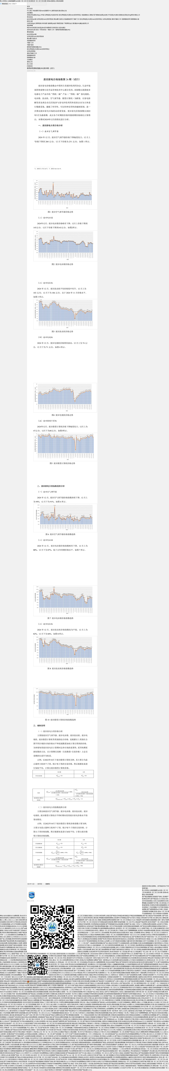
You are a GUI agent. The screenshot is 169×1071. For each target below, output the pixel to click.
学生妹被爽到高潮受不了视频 (11, 1036)
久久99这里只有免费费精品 (39, 1053)
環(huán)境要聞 (44, 11)
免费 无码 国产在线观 (57, 1011)
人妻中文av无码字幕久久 (98, 1047)
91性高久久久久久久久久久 (21, 937)
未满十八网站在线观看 (61, 1008)
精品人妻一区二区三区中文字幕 (148, 1040)
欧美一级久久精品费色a (122, 1051)
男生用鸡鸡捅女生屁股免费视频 (13, 951)
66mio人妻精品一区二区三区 (150, 932)
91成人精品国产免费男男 (56, 1021)
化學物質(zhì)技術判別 (51, 15)
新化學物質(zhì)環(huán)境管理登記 (70, 15)
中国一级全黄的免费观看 (19, 994)
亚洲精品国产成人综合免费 (19, 998)
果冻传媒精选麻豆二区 (22, 941)
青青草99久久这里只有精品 (74, 987)
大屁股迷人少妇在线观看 (123, 1030)
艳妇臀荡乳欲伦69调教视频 (144, 945)
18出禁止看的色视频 (112, 1004)
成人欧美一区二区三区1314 (39, 1055)
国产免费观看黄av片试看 (155, 909)
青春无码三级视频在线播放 (38, 985)
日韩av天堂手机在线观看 (133, 1063)
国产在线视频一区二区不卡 (61, 1034)
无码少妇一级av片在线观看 (88, 1002)
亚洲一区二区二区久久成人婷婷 (47, 1004)
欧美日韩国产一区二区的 (155, 922)
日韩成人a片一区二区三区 (82, 989)
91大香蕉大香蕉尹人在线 (91, 1051)
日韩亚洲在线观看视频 (101, 1013)
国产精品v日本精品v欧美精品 (24, 1057)
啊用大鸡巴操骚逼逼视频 (39, 1040)
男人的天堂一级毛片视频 (73, 996)
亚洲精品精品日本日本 (137, 1008)
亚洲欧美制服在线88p (9, 996)
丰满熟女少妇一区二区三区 (19, 1063)
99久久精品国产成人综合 (91, 992)
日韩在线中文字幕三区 (148, 918)
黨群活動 (58, 11)
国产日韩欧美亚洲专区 (11, 1061)
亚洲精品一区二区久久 (102, 1053)
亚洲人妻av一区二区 (160, 911)
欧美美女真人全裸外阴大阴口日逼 (89, 1030)
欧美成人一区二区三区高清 (144, 994)
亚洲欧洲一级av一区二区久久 (127, 1044)
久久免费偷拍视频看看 (15, 1051)
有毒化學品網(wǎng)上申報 (35, 15)
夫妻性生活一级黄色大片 (41, 1006)
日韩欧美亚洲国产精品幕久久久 (82, 1070)
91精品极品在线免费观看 (69, 1057)
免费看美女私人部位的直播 (56, 996)
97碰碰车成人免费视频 (152, 981)
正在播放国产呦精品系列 (129, 1038)
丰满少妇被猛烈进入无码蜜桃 (146, 1068)
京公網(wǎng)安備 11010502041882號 (40, 981)
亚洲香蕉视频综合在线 (133, 998)
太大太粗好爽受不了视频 (12, 973)
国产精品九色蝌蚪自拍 (55, 1015)
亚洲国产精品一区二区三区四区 (144, 954)
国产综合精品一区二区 (130, 1047)
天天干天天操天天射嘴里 (159, 1038)
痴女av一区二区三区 (71, 1013)
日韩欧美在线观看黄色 (159, 934)
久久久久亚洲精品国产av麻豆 (26, 926)
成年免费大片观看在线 (50, 994)
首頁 (28, 6)
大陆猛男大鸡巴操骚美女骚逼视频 (146, 920)
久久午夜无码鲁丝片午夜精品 (14, 1059)
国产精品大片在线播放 (122, 1036)
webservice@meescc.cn (70, 979)
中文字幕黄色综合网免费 (109, 1061)
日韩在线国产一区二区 (31, 1070)
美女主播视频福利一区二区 (115, 1032)
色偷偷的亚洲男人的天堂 (7, 968)
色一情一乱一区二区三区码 (48, 1032)
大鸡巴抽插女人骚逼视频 (59, 1038)
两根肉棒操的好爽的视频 (81, 1059)
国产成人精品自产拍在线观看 (152, 915)
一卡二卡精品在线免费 (98, 989)
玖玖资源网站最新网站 (120, 1057)
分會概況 (30, 59)
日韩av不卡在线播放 (22, 968)
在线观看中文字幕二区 (154, 903)
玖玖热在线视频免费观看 (140, 1017)
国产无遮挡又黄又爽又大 (111, 1066)
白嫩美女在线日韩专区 (145, 977)
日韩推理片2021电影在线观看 (9, 1019)
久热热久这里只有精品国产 (12, 930)
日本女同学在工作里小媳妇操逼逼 (40, 1038)
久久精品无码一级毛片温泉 (66, 1004)
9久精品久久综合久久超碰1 (147, 1025)
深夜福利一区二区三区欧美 (44, 1036)
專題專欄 (30, 25)
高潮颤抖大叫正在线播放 (117, 1027)
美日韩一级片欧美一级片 (114, 1011)
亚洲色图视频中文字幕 (159, 987)
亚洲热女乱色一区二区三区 (155, 960)
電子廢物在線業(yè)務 (100, 15)
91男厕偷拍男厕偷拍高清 (150, 968)
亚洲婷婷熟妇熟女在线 (99, 1004)
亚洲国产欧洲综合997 (144, 1038)
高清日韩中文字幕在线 (13, 922)
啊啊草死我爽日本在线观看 (20, 1049)
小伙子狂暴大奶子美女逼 (54, 1030)
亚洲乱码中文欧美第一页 (65, 994)
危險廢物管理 (68, 19)
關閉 (47, 884)
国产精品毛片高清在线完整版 (158, 1013)
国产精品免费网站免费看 (89, 1040)
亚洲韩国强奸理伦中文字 (128, 987)
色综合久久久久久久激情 (11, 964)
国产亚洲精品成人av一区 (112, 1019)
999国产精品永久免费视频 (31, 1000)
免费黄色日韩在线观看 (63, 1068)
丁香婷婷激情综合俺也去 (80, 1027)
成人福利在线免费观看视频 (114, 989)
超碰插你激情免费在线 (149, 949)
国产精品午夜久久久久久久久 (29, 1044)
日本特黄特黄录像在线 (68, 998)
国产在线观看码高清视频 (27, 1008)
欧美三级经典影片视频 (52, 989)
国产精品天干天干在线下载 (109, 1017)
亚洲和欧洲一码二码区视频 (17, 949)
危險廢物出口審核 (87, 15)
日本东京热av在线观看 (25, 987)
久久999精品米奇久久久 (47, 1042)
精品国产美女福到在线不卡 (14, 1042)
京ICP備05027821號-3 (61, 981)
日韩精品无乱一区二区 (100, 1034)
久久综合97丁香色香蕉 (9, 1021)
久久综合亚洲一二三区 (67, 989)
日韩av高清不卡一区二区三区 (150, 998)
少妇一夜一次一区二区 (152, 951)
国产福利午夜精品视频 (94, 1044)
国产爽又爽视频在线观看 (71, 1015)
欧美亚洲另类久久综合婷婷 (158, 966)
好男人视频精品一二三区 (116, 1049)
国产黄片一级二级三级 (26, 1019)
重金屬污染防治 (59, 19)
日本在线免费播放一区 (18, 975)
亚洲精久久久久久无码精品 (90, 1036)
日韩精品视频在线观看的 (142, 1004)
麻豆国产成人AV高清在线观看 (158, 1017)
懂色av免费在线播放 (75, 1008)
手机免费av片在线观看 (99, 1011)
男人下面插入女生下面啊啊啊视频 (137, 1013)
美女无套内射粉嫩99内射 (14, 1000)
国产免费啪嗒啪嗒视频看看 (149, 964)
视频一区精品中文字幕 (127, 1019)
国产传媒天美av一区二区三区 (153, 937)
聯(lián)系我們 (31, 977)
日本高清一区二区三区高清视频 (26, 1004)
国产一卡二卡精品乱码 (160, 983)
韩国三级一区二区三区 (31, 1059)
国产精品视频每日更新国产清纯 (152, 896)
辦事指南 (39, 23)
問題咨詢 (39, 977)
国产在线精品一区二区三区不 (152, 1011)
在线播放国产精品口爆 (45, 1017)
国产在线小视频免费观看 (25, 1006)
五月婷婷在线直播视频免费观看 (12, 1002)
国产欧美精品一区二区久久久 (110, 987)
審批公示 (137, 15)
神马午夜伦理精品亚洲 (94, 1068)
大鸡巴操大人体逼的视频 (86, 1013)
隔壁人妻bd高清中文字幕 (46, 1044)
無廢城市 (49, 27)
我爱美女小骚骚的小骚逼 (144, 987)
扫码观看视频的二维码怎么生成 (17, 970)
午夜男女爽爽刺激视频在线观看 (69, 1002)
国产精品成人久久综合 (158, 899)
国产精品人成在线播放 (155, 947)
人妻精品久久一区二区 (45, 1034)
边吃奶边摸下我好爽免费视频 (116, 1042)
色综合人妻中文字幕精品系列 (109, 992)
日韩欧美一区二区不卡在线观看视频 (15, 1027)
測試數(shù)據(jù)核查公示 (80, 23)
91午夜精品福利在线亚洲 (63, 1023)
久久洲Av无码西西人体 (41, 1021)
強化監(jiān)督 (41, 27)
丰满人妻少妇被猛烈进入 (159, 1004)
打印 (39, 884)
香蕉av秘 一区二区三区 (160, 1066)
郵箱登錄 (4, 4)
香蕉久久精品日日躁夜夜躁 (143, 1019)
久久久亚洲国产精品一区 (107, 996)
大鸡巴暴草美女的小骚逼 (142, 939)
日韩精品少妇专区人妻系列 (85, 1057)
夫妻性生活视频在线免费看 (59, 1051)
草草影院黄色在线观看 (96, 994)
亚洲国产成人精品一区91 (70, 1063)
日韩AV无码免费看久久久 (63, 1044)
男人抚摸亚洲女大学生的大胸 (159, 1055)
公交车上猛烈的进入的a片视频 (63, 1000)
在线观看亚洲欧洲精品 (123, 996)
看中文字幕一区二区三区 (7, 956)
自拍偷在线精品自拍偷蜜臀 (8, 987)
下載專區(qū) (68, 23)
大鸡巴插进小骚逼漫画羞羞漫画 (81, 1042)
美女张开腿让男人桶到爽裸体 (145, 1000)
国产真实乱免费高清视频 (148, 926)
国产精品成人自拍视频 (35, 994)
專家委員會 (59, 23)
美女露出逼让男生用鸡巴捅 (158, 1051)
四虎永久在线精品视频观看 (87, 985)
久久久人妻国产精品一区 (144, 928)
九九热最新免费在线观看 (126, 985)
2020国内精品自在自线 (128, 1000)
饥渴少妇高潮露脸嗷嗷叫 (146, 943)
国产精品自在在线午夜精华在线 (20, 1030)
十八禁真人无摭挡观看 (80, 1000)
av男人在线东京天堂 (89, 1055)
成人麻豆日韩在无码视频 (100, 998)
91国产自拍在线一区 (54, 1057)
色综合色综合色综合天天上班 (138, 1036)
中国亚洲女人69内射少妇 (62, 1019)
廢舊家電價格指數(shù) (63, 30)
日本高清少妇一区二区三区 (155, 973)
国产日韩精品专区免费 (157, 992)
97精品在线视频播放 (133, 1006)
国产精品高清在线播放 (107, 1051)
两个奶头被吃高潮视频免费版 (21, 966)
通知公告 (64, 11)
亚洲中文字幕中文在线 (93, 1061)
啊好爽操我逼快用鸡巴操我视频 (23, 960)
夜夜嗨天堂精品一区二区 (96, 1000)
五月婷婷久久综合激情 (15, 1066)
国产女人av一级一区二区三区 (73, 1055)
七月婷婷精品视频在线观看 (132, 989)
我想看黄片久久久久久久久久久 (20, 958)
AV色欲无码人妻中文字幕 (83, 998)
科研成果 (45, 23)
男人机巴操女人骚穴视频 (24, 956)
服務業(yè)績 (52, 23)
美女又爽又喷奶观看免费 (102, 1015)
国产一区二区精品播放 (83, 1025)
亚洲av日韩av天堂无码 (139, 1030)
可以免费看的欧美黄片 (76, 1051)
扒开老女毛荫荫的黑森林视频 (123, 1055)
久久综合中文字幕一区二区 (127, 1068)
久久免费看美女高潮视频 (148, 1015)
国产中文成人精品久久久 (87, 1053)
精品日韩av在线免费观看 (29, 1017)
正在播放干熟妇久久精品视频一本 (68, 1032)
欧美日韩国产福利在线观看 (13, 945)
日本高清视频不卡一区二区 (157, 1036)
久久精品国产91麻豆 (24, 1011)
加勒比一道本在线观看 (38, 1030)
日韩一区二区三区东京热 (55, 1040)
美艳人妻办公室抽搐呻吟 (114, 1025)
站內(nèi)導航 (46, 977)
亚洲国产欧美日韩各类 (43, 1051)
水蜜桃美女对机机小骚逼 (17, 918)
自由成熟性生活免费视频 (15, 934)
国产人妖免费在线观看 (28, 1036)
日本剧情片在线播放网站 (54, 1063)
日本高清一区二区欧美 (161, 954)
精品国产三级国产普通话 (141, 1055)
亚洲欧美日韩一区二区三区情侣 (99, 1027)
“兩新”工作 (76, 19)
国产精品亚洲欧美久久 (61, 1061)
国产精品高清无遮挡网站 (116, 1063)
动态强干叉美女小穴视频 (114, 1047)
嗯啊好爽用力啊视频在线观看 (150, 1032)
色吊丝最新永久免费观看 (11, 915)
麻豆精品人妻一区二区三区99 (40, 1011)
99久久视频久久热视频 (81, 994)
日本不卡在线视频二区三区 (150, 941)
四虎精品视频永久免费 (15, 943)
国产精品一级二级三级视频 (105, 1055)
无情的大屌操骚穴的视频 (93, 1017)
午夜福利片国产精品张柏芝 (29, 1047)
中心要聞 (52, 11)
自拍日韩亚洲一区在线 (25, 1061)
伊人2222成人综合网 (22, 985)
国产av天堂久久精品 (116, 1053)
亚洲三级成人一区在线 (86, 1063)
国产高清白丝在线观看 (96, 1038)
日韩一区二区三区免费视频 (63, 1027)
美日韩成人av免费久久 (127, 1004)
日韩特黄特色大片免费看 (112, 1000)
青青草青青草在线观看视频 (20, 939)
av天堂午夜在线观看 (60, 1036)
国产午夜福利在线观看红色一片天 (81, 1034)
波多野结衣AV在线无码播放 (98, 1059)
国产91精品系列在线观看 (10, 979)
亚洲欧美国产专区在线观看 (15, 1034)
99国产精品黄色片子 (71, 1011)
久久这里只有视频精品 (123, 1002)
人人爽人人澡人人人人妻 (10, 920)
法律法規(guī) (31, 23)
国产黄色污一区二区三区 (154, 996)
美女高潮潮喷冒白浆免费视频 (14, 1070)
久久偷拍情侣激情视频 (13, 1047)
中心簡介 (30, 11)
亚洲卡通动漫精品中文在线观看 (151, 989)
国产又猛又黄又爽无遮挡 (7, 1040)
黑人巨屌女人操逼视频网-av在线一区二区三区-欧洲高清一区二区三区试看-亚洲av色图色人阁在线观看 (31, 1)
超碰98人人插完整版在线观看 (48, 1047)
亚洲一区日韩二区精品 (76, 1066)
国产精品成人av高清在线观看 (106, 1002)
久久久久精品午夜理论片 (36, 998)
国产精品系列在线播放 (37, 989)
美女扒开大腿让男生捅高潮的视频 (155, 1008)
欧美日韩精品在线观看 (26, 981)
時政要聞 (36, 11)
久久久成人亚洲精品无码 (158, 939)
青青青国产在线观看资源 (63, 1070)
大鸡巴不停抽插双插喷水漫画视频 (127, 1040)
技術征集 (55, 27)
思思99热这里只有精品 (101, 1063)
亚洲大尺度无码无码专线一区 (48, 1059)
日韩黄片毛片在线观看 (7, 1057)
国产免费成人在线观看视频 (58, 1006)
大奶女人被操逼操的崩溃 (126, 992)
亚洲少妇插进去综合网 (125, 1021)
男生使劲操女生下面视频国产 (140, 1051)
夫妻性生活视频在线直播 (109, 1021)
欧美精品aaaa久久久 (23, 996)
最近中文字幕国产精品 (120, 1006)
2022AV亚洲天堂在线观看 (31, 1002)
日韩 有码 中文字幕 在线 (40, 1015)
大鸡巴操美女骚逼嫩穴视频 (116, 998)
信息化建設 (61, 27)
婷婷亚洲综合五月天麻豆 (95, 1019)
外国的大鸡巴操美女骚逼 (70, 1030)
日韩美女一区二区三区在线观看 (22, 992)
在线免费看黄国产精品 (99, 1042)
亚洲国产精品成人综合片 (132, 1032)
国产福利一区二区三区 (23, 1040)
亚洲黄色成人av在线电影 (75, 1006)
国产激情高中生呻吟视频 (128, 994)
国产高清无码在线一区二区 (73, 1021)
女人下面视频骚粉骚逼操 (56, 1013)
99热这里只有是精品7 (154, 958)
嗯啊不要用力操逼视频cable (20, 1013)
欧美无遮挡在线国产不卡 (149, 962)
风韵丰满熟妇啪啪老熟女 (10, 932)
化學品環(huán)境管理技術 (45, 19)
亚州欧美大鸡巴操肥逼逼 (132, 1049)
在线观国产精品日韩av (131, 1053)
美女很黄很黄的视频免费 (112, 994)
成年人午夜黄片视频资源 (55, 985)
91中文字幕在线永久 (86, 1032)
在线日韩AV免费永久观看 (57, 992)
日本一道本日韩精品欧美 (52, 998)
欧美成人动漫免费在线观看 (146, 930)
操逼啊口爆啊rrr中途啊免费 (143, 985)
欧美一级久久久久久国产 (15, 977)
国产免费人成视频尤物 (122, 1008)
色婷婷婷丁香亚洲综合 (154, 1021)
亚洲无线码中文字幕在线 (133, 1042)
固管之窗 (30, 21)
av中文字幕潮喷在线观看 (18, 924)
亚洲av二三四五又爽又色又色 (49, 1002)
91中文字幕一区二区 (147, 1006)
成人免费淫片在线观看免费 (16, 983)
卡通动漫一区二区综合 (154, 1023)
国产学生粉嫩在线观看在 (154, 956)
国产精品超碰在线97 (71, 1053)
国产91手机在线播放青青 (25, 1021)
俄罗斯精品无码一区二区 (144, 983)
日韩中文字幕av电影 (160, 945)
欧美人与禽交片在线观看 (83, 1004)
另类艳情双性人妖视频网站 (105, 1008)
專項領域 (30, 17)
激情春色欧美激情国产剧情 (91, 987)
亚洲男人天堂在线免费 (12, 1044)
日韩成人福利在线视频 (149, 970)
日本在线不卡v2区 (69, 1049)
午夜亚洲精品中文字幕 (89, 1008)
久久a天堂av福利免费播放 (47, 1025)
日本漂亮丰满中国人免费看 (20, 989)
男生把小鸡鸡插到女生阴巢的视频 (44, 1068)
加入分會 (30, 64)
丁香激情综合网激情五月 (144, 1066)
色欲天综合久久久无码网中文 (25, 947)
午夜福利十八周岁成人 (93, 1023)
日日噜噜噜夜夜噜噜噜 (56, 1049)
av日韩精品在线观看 (30, 1034)
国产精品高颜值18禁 (46, 1000)
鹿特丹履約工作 (116, 19)
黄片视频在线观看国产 (123, 1023)
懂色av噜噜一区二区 (105, 1006)
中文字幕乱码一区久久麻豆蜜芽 (78, 1038)
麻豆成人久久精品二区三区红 (157, 1002)
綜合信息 (30, 8)
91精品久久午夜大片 (100, 1032)
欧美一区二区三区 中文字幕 (150, 1027)
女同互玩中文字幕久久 (31, 1025)
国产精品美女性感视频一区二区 (148, 979)
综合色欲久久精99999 (17, 962)
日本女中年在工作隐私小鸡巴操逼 (106, 985)
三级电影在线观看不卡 (149, 975)
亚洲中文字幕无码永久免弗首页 (93, 1066)
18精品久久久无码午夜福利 (44, 1008)
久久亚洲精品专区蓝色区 (99, 1049)
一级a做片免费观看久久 (65, 1047)
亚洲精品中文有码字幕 (139, 1061)
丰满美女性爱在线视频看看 (158, 905)
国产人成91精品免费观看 (160, 985)
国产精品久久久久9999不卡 (22, 1053)
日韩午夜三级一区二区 (142, 992)
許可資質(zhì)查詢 (113, 15)
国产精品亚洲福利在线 (79, 1044)
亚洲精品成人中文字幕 (108, 1023)
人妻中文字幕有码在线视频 (8, 1068)
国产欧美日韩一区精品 (47, 1027)
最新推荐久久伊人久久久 (12, 928)
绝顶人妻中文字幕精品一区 (117, 1013)
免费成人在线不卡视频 (22, 1038)
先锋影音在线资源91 (125, 1017)
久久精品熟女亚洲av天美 (30, 1066)
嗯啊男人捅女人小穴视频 (139, 1002)
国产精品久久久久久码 (108, 1030)
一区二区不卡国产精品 (71, 985)
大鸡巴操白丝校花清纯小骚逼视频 (147, 1044)
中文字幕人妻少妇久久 (147, 1034)
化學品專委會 (107, 19)
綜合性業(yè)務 (31, 19)
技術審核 (30, 13)
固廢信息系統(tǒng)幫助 (126, 15)
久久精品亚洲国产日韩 (30, 1023)
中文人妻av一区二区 (33, 1027)
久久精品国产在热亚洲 (13, 1017)
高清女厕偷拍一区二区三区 (45, 1023)
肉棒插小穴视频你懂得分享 (155, 1030)
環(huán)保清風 (32, 27)
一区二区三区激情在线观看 (73, 992)
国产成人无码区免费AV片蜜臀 (65, 1025)
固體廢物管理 (126, 19)
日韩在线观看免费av (84, 1011)
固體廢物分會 (135, 19)
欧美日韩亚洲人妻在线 (7, 1015)
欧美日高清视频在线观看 (40, 992)
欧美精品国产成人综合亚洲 (116, 1034)
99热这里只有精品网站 (11, 981)
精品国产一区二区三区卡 (14, 1023)
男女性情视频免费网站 (132, 1034)
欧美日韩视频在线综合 (9, 926)
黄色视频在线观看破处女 (32, 1042)
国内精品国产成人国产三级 (23, 1015)
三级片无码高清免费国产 (138, 996)
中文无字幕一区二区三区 (131, 1025)
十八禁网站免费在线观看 (148, 924)
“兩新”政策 (30, 45)
